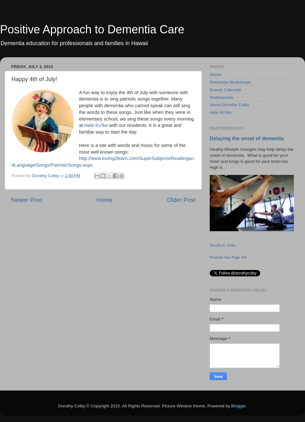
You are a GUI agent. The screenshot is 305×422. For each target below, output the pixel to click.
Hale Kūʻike (221, 112)
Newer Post (26, 200)
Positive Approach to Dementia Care (92, 29)
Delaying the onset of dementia (247, 138)
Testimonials (221, 97)
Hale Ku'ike (96, 125)
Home (104, 200)
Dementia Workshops (230, 82)
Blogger (238, 406)
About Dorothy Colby (229, 104)
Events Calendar (225, 89)
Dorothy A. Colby (223, 245)
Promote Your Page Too (228, 257)
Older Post (181, 200)
